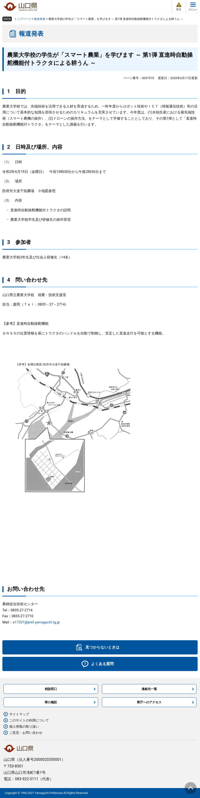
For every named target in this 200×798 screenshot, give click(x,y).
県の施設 (51, 702)
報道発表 (39, 19)
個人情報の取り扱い (24, 726)
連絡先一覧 (149, 689)
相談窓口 (51, 689)
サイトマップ (19, 714)
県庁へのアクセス (149, 702)
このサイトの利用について (29, 720)
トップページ (22, 19)
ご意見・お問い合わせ (25, 733)
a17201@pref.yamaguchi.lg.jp (36, 622)
